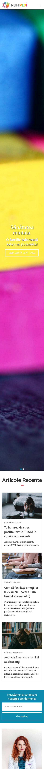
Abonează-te (22, 716)
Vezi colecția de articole (22, 253)
